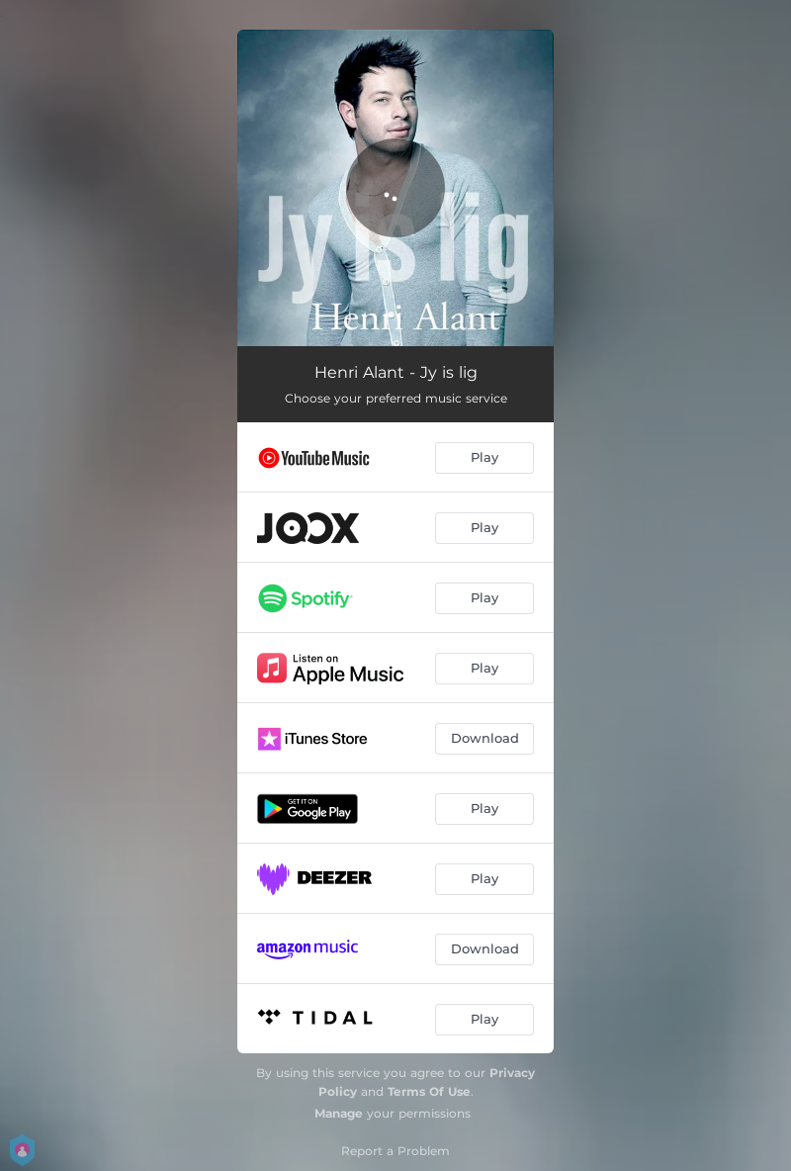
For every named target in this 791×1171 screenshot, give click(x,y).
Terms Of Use (429, 1091)
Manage (338, 1113)
